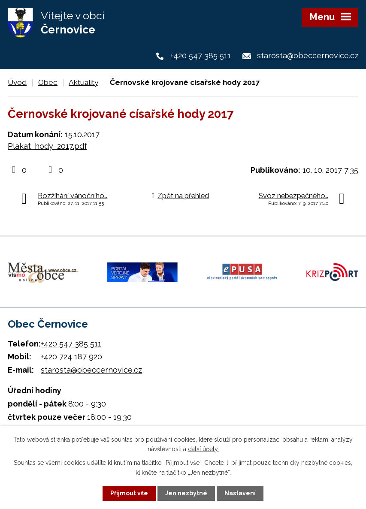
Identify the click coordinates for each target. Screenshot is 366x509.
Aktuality (83, 82)
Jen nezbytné (186, 493)
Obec (47, 82)
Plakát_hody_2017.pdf (47, 146)
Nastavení (240, 493)
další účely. (203, 449)
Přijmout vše (129, 493)
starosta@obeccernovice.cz (307, 55)
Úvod (17, 82)
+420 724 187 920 (71, 356)
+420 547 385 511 (200, 55)
